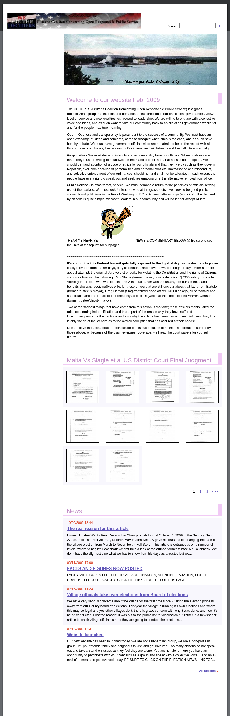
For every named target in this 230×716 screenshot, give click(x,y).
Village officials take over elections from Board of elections (127, 594)
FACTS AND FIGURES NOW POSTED (104, 568)
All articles (207, 671)
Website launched (85, 634)
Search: (173, 26)
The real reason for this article (98, 528)
